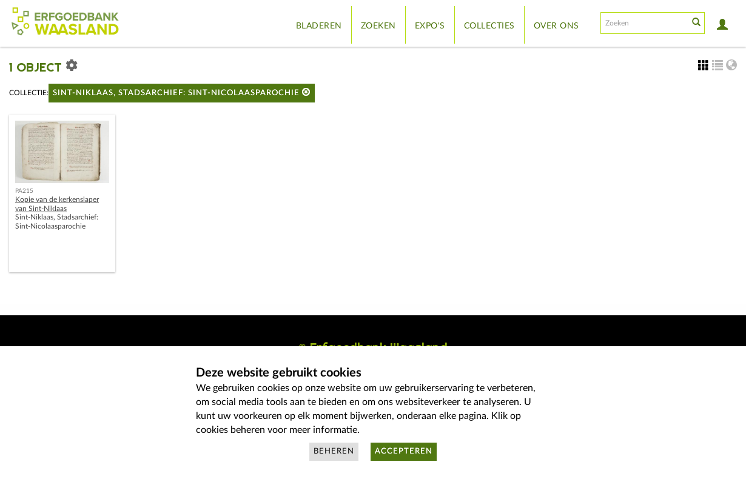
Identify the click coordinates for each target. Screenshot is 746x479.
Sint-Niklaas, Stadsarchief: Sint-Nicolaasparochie (182, 92)
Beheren (334, 451)
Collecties (489, 26)
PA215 (24, 191)
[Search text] (643, 23)
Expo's (430, 26)
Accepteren (403, 451)
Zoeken (378, 26)
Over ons (556, 26)
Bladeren (319, 26)
